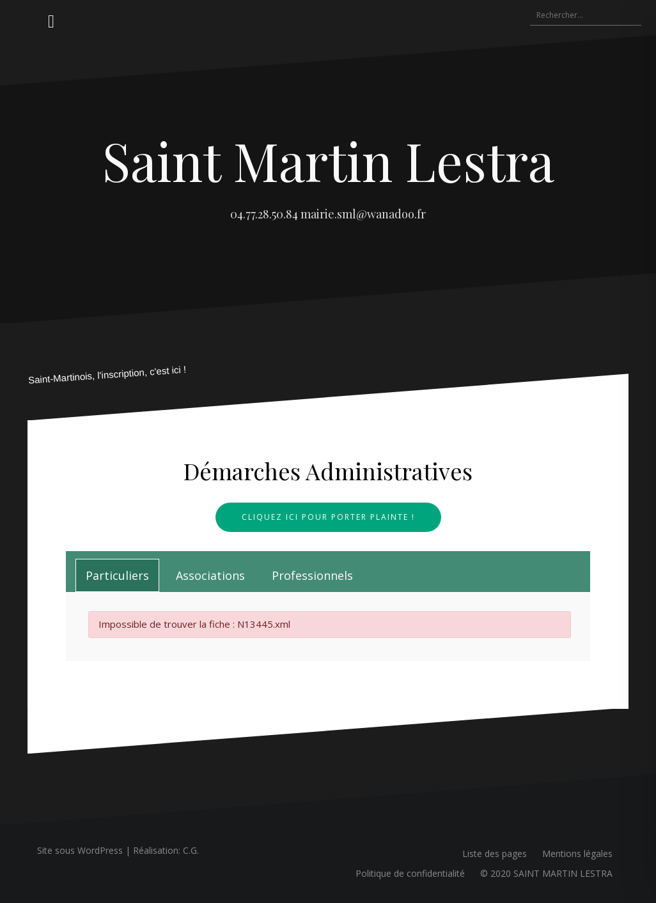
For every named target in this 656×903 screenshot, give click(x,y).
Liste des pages (494, 853)
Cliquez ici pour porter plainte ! (328, 517)
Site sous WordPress (80, 850)
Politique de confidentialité (410, 873)
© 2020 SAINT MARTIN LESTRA (546, 873)
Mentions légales (577, 853)
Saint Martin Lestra (328, 160)
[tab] (117, 575)
